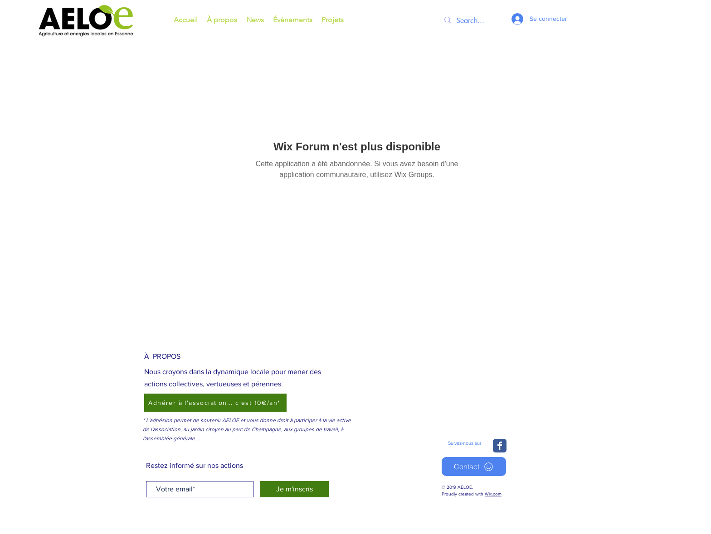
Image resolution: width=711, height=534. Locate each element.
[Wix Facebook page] (499, 445)
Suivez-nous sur (465, 443)
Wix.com (493, 493)
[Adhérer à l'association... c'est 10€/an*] (215, 403)
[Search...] (473, 20)
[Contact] (474, 466)
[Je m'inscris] (294, 489)
